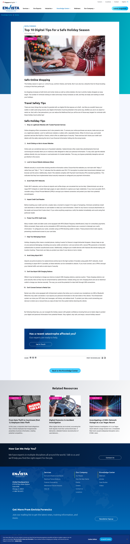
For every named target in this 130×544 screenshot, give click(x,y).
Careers (100, 2)
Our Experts (37, 8)
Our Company (81, 472)
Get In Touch (40, 344)
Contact (116, 2)
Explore (125, 2)
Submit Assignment (119, 8)
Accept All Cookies (106, 539)
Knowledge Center (107, 472)
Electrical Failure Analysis (52, 479)
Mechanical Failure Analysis (53, 485)
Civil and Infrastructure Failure (53, 476)
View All (46, 489)
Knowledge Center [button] (63, 8)
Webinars (77, 8)
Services (47, 472)
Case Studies (103, 482)
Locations (108, 2)
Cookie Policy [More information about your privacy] (18, 541)
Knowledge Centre (6, 15)
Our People (79, 476)
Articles (17, 15)
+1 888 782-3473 (17, 491)
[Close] (127, 539)
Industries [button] (48, 8)
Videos (101, 485)
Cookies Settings (92, 539)
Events (78, 482)
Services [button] (25, 8)
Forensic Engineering (50, 482)
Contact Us (110, 458)
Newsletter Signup (106, 519)
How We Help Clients (82, 479)
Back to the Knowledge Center (65, 370)
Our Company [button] (88, 8)
